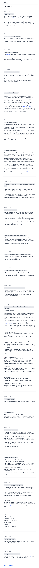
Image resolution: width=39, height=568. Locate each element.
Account (8, 54)
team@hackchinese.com (28, 106)
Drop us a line (30, 171)
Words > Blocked (24, 130)
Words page (9, 323)
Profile (29, 556)
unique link (11, 17)
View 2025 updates (8, 565)
